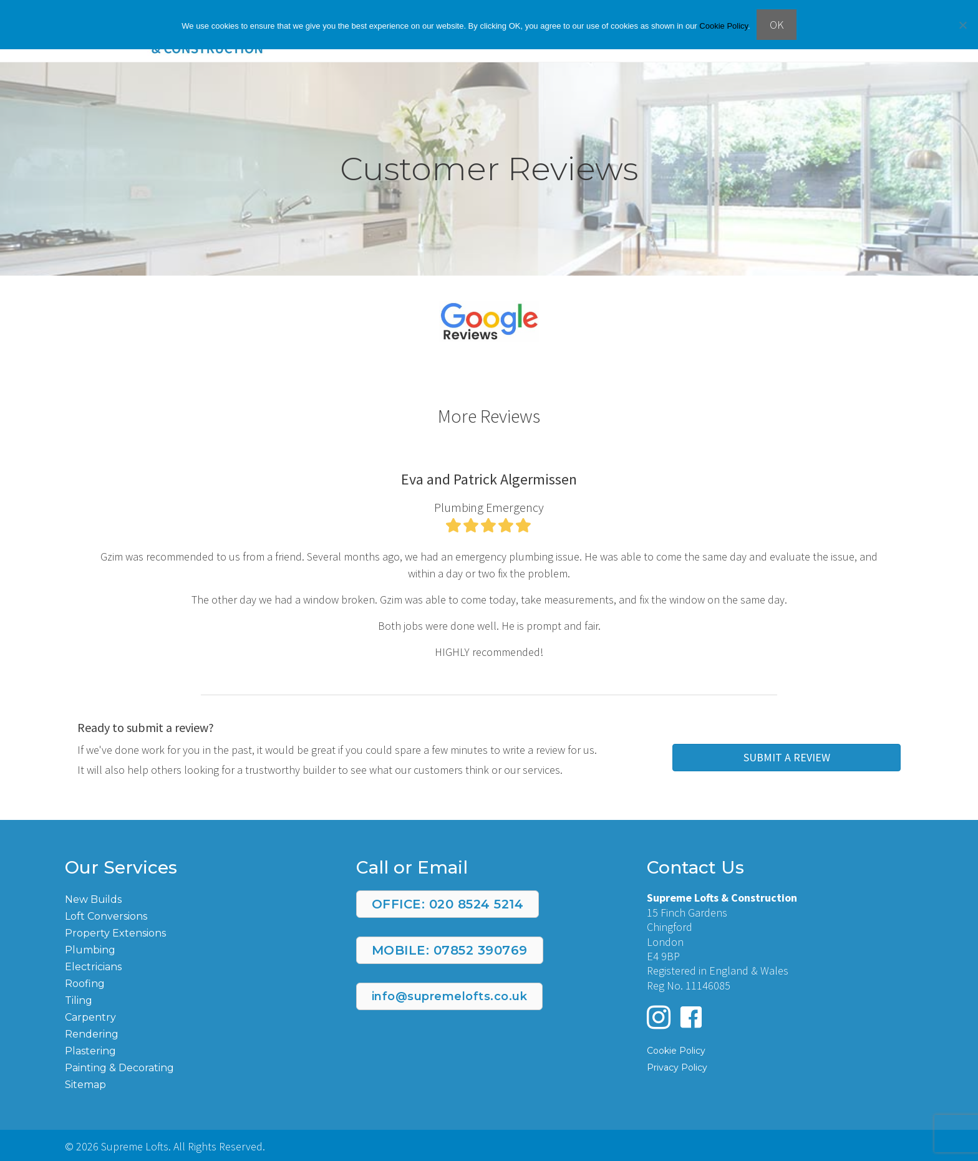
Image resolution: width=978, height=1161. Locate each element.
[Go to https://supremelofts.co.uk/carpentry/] (198, 1016)
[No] (962, 25)
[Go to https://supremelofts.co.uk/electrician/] (198, 966)
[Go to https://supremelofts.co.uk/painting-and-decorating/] (198, 1067)
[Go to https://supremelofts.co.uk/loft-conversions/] (198, 915)
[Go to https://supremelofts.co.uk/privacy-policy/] (780, 1066)
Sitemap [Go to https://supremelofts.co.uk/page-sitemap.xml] (85, 1085)
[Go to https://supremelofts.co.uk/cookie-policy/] (780, 1049)
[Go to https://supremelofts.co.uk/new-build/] (198, 898)
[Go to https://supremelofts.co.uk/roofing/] (198, 983)
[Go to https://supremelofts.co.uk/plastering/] (198, 1050)
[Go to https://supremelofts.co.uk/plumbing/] (198, 949)
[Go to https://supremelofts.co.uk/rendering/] (198, 1033)
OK (776, 24)
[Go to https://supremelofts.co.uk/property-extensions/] (198, 932)
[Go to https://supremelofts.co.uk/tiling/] (198, 999)
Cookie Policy (723, 26)
